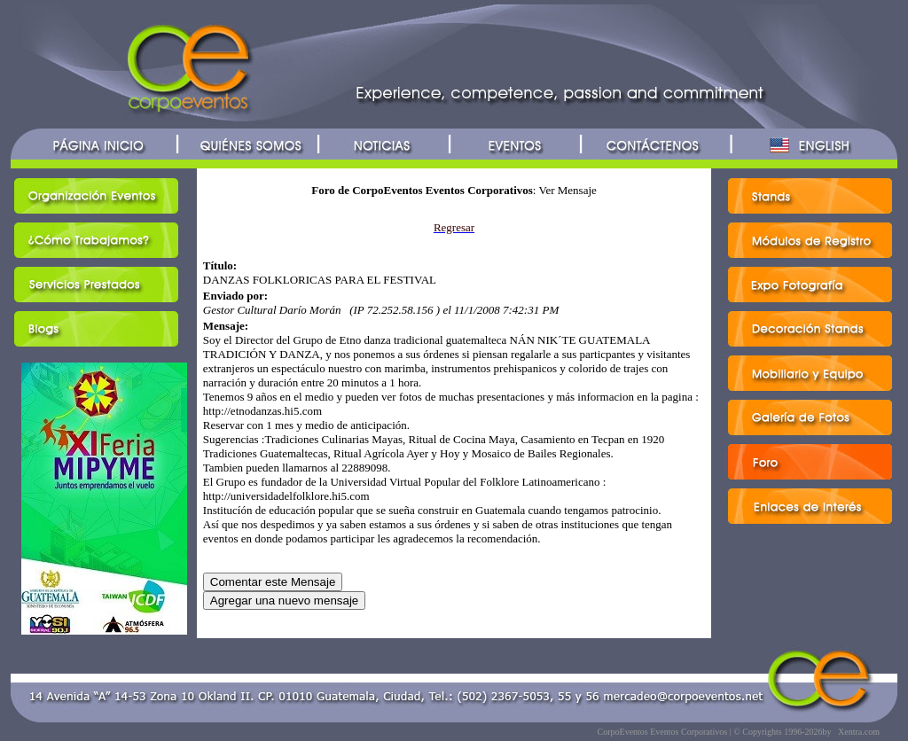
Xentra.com (859, 732)
